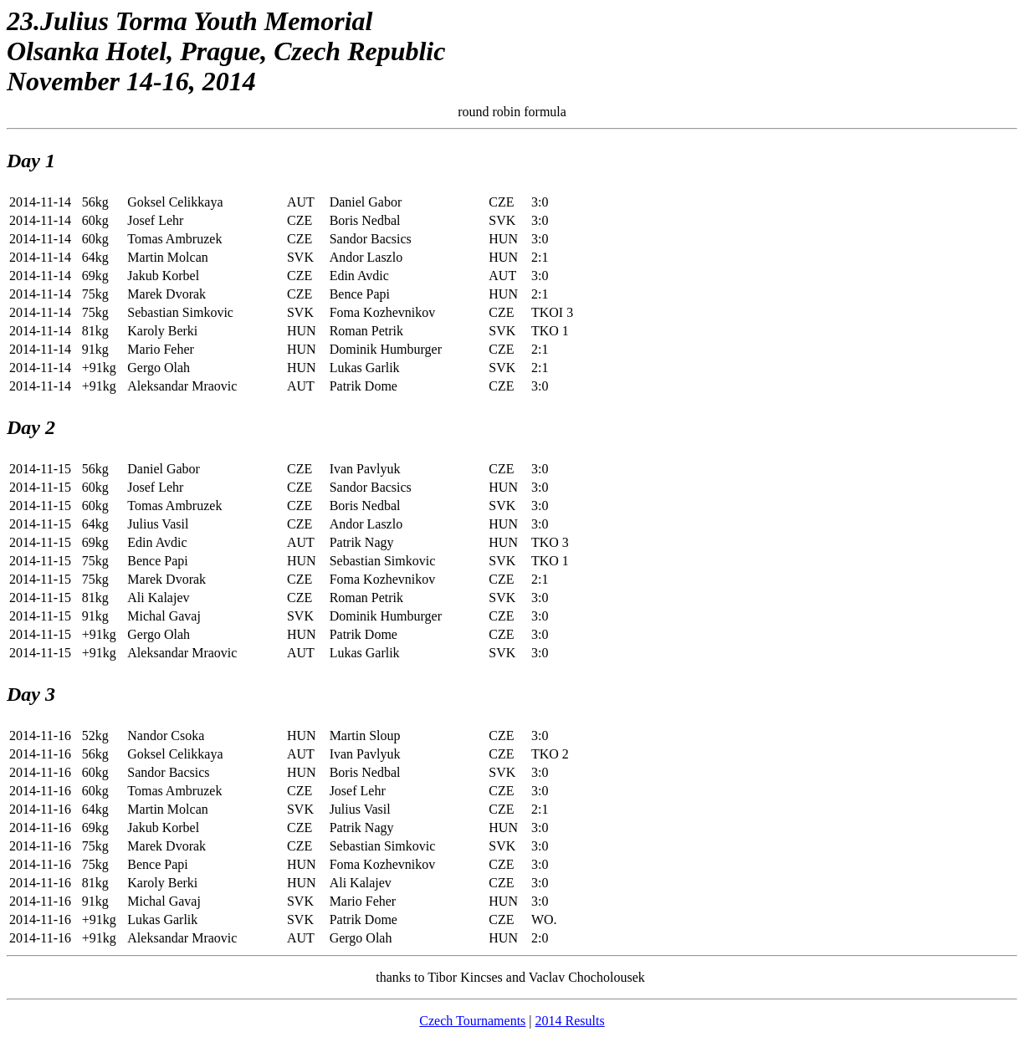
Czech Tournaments (472, 1021)
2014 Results (570, 1021)
